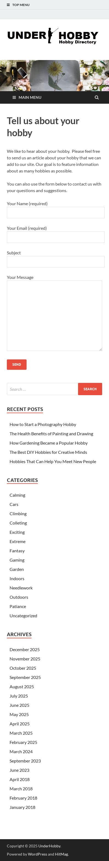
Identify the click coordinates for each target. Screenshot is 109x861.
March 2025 (21, 732)
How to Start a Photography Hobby (43, 424)
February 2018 (23, 797)
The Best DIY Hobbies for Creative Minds (48, 452)
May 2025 (19, 714)
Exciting (17, 532)
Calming (17, 494)
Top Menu (21, 5)
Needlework (21, 587)
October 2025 (23, 668)
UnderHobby (49, 846)
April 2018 (20, 779)
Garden (17, 569)
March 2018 (21, 788)
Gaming (17, 559)
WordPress (37, 854)
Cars (14, 504)
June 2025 (19, 705)
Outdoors (19, 597)
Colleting (18, 522)
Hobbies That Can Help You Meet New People (53, 461)
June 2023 (19, 770)
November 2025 (25, 658)
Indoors (17, 578)
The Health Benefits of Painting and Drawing (51, 433)
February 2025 (23, 742)
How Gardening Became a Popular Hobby (49, 442)
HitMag (61, 854)
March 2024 (21, 751)
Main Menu (30, 97)
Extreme (17, 541)
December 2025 (25, 649)
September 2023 (25, 760)
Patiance (18, 606)
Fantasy (17, 550)
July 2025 (19, 695)
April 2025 (20, 723)
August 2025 (22, 686)
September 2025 (25, 677)
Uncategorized (23, 615)
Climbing (18, 513)
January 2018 (22, 807)
